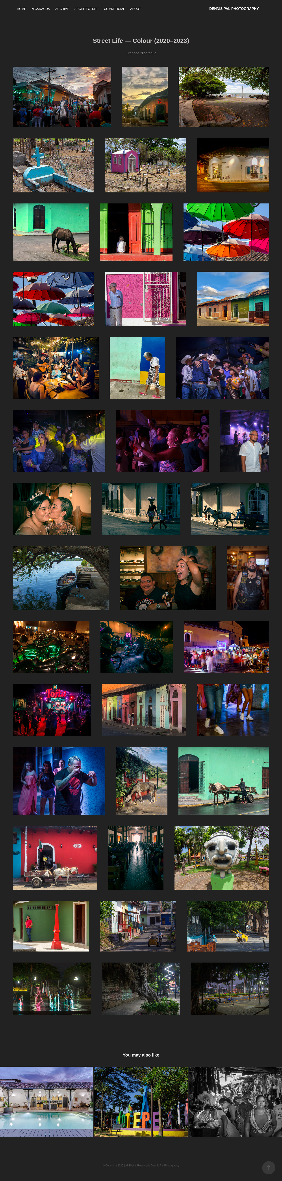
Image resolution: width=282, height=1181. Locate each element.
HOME (21, 9)
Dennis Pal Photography (234, 9)
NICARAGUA (41, 9)
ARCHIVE (62, 9)
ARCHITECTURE (86, 9)
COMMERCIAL (114, 9)
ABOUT (135, 9)
